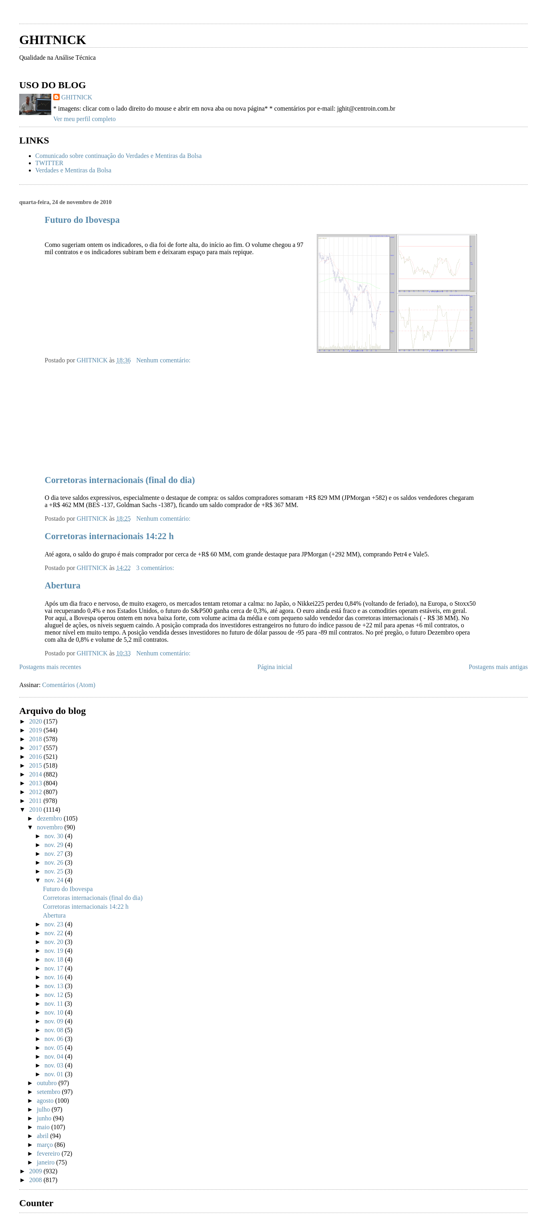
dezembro (50, 818)
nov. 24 (54, 880)
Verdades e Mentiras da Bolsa (73, 170)
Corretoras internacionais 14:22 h (109, 536)
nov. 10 (54, 1012)
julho (44, 1109)
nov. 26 (54, 862)
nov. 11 (54, 1003)
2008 (36, 1180)
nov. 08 (54, 1030)
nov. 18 (54, 959)
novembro (50, 827)
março (45, 1144)
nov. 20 (54, 941)
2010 (36, 809)
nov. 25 (54, 871)
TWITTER (49, 163)
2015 (36, 765)
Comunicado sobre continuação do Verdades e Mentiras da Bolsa (118, 155)
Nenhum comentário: (164, 360)
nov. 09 (54, 1021)
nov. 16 (54, 977)
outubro (47, 1082)
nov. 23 (54, 924)
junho (45, 1118)
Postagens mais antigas (498, 666)
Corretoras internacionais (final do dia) (120, 480)
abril (43, 1135)
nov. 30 (54, 836)
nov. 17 (54, 968)
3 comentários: (156, 567)
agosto (46, 1100)
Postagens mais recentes (50, 666)
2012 (36, 791)
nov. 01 (54, 1074)
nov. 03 (54, 1065)
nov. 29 (54, 844)
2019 (36, 730)
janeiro (46, 1162)
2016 (36, 756)
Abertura (63, 585)
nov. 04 (54, 1056)
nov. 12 (54, 994)
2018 (36, 739)
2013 (36, 783)
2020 (36, 721)
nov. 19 (54, 950)
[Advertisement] (113, 15)
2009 (36, 1171)
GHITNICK (52, 39)
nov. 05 (54, 1047)
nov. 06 (54, 1038)
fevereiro (49, 1153)
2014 (36, 774)
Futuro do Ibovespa (82, 220)
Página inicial (275, 666)
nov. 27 (54, 853)
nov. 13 (54, 985)
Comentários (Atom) (68, 684)
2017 (36, 747)
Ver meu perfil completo (84, 118)
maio (44, 1127)
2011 (36, 800)
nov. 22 (54, 933)
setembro (49, 1091)
